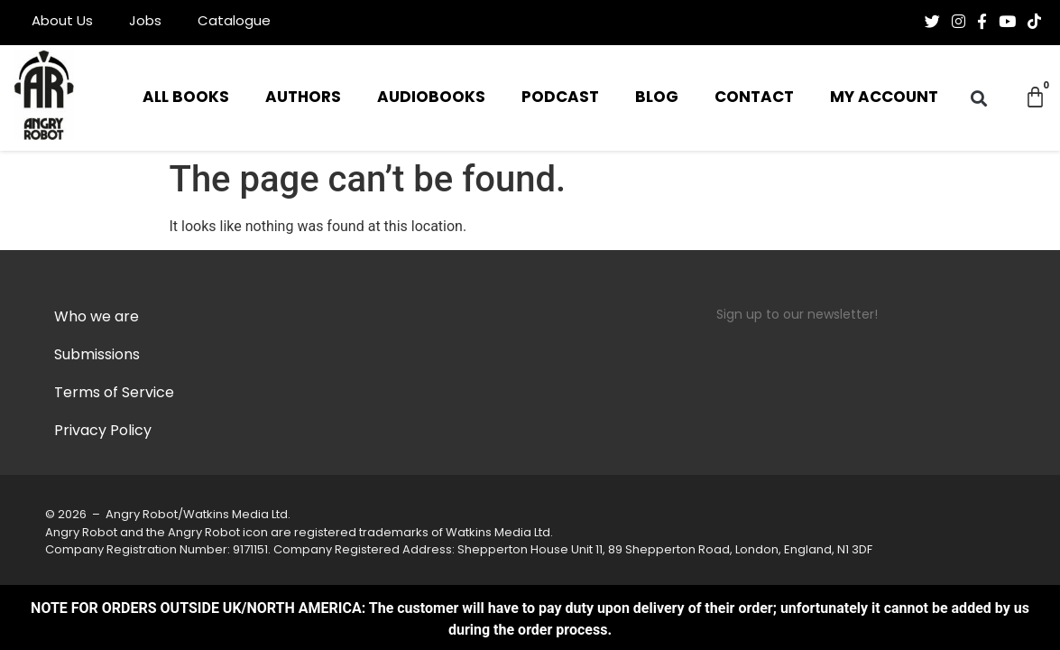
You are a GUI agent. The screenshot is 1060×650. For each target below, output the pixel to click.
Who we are (96, 318)
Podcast (560, 98)
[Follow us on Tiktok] (1034, 22)
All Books (186, 98)
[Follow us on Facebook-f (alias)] (982, 22)
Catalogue (234, 22)
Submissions (97, 355)
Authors (303, 98)
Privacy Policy (103, 431)
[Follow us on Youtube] (1007, 22)
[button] (979, 98)
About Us (62, 22)
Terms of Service (114, 393)
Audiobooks (431, 98)
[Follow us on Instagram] (958, 22)
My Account (884, 98)
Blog (656, 98)
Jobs (145, 22)
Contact (754, 98)
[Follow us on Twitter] (932, 22)
